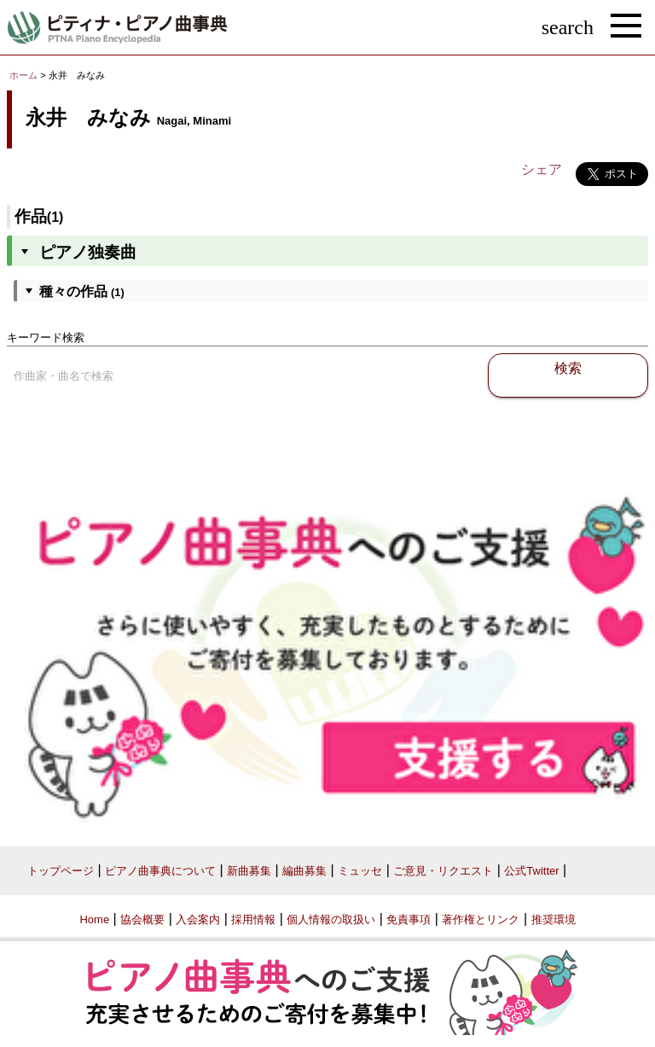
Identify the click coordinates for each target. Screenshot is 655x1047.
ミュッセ (360, 870)
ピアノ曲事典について (160, 870)
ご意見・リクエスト (443, 870)
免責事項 (408, 919)
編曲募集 (304, 870)
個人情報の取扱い (331, 919)
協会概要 (142, 919)
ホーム (23, 75)
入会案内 (198, 919)
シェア (541, 169)
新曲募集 (249, 870)
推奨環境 (553, 919)
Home (94, 919)
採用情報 (253, 919)
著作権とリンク (480, 919)
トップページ (60, 870)
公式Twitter (531, 870)
